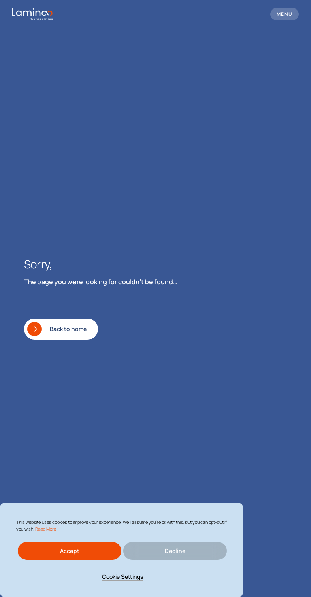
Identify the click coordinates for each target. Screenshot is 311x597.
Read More (45, 529)
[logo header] (32, 14)
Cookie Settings (122, 576)
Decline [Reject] (175, 551)
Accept (69, 551)
